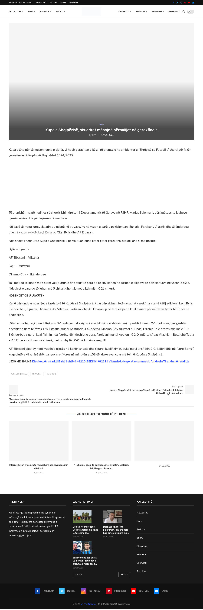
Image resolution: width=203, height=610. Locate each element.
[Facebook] (173, 2)
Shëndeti (157, 11)
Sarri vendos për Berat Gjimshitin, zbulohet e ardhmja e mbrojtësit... (85, 562)
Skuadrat (36, 375)
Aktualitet (41, 2)
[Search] (183, 11)
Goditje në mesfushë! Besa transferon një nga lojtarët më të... (85, 531)
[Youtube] (189, 2)
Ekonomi (140, 11)
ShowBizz (73, 2)
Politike (53, 2)
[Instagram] (181, 2)
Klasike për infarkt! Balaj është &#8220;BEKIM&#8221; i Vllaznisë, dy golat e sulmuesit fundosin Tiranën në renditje (110, 362)
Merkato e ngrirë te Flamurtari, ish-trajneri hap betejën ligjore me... (116, 531)
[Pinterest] (185, 2)
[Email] (193, 2)
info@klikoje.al (31, 531)
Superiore (51, 375)
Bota (30, 11)
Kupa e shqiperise (19, 375)
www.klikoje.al (88, 605)
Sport (63, 2)
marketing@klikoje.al (20, 536)
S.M (94, 136)
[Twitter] (177, 2)
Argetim (173, 11)
